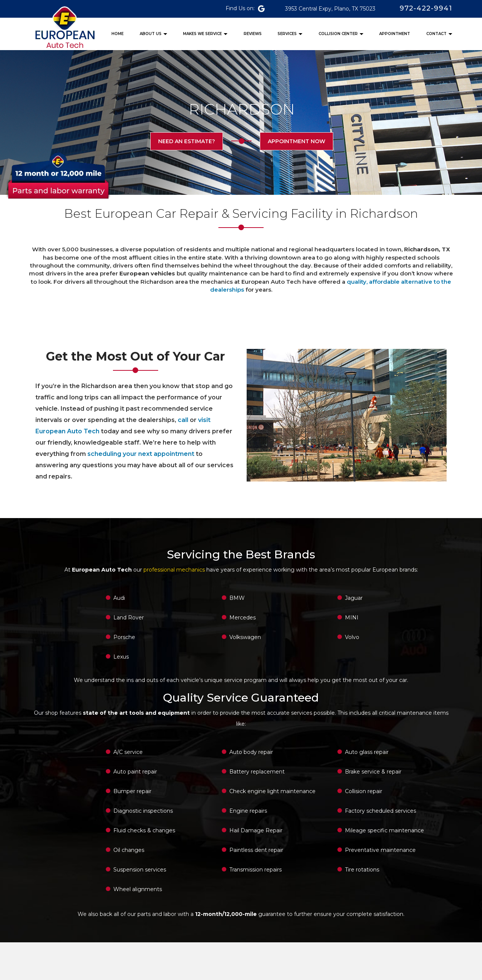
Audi (119, 598)
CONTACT (436, 33)
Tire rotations (362, 869)
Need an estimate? (187, 141)
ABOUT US (151, 33)
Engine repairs (248, 810)
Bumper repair (132, 791)
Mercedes (242, 617)
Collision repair (363, 791)
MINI (351, 617)
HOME (117, 33)
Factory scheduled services (380, 810)
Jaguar (354, 598)
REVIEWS (253, 33)
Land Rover (128, 617)
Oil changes (128, 850)
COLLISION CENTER (338, 33)
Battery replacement (257, 771)
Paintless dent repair (256, 850)
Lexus (121, 656)
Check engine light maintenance (272, 791)
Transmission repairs (255, 869)
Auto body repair (251, 752)
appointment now (296, 141)
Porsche (124, 637)
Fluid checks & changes (144, 830)
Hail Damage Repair (255, 830)
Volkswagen (245, 637)
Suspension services (139, 869)
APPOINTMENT (394, 33)
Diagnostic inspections (143, 810)
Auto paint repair (135, 771)
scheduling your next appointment (140, 453)
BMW (237, 598)
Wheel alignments (137, 889)
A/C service (128, 752)
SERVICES (287, 33)
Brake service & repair (373, 771)
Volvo (352, 637)
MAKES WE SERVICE (202, 33)
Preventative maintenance (380, 850)
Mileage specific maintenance (384, 830)
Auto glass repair (367, 752)
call (183, 419)
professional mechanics (174, 569)
